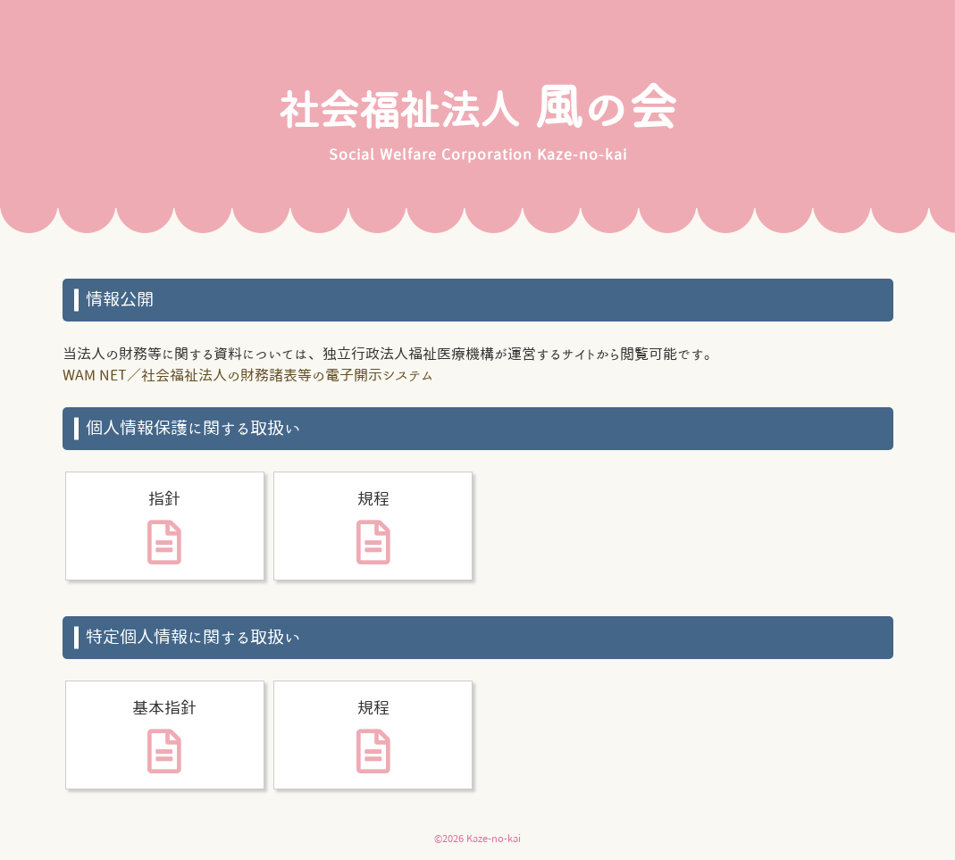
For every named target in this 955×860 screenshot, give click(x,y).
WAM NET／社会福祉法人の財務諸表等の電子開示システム (248, 375)
